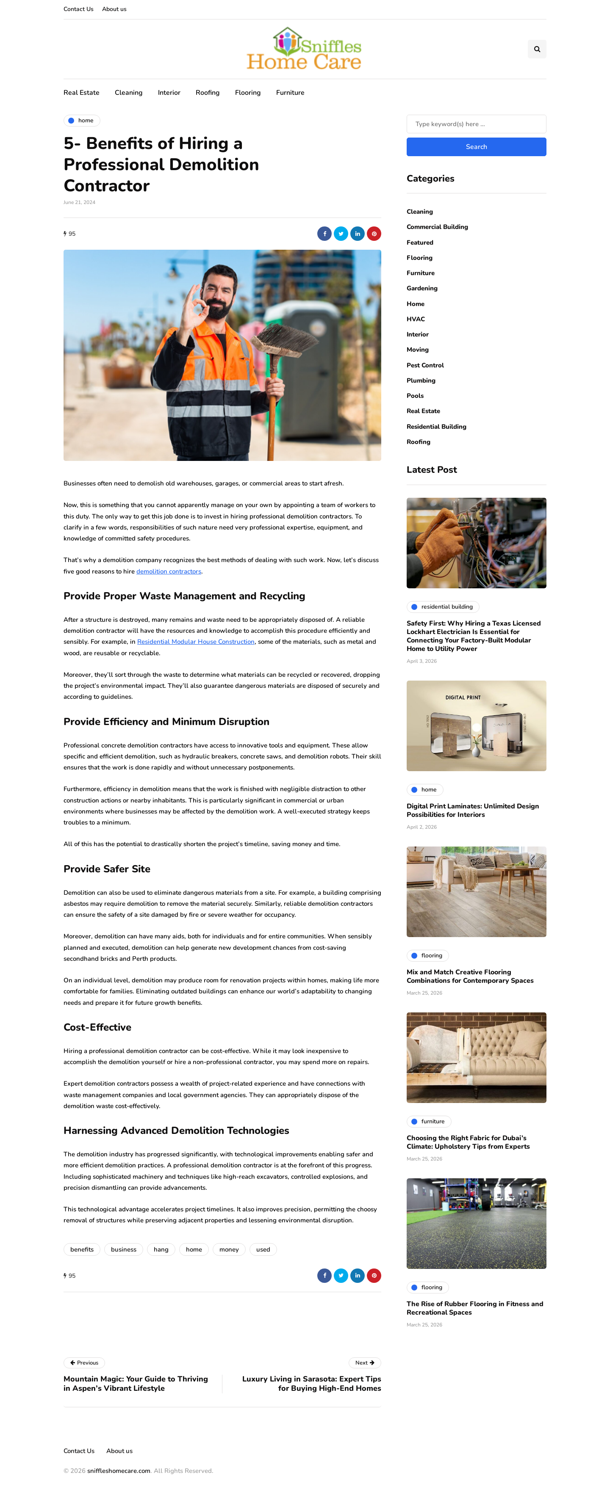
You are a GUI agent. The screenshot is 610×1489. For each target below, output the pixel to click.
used (263, 1249)
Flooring (248, 92)
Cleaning (129, 92)
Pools (415, 396)
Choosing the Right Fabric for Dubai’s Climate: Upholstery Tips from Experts (468, 1142)
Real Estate (82, 92)
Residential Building (436, 426)
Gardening (422, 288)
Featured (420, 242)
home (194, 1249)
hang (161, 1249)
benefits (82, 1249)
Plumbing (421, 380)
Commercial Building (437, 227)
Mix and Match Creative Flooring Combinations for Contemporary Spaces (470, 976)
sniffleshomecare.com (118, 1471)
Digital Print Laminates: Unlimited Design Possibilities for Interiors (473, 810)
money (229, 1249)
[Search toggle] (537, 49)
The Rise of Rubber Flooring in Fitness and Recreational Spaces (475, 1308)
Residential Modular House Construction (196, 641)
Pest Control (425, 365)
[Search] (476, 124)
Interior (169, 92)
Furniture (290, 92)
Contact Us (79, 9)
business (123, 1249)
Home (415, 304)
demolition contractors (168, 571)
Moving (418, 349)
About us (114, 9)
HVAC (416, 319)
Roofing (208, 92)
